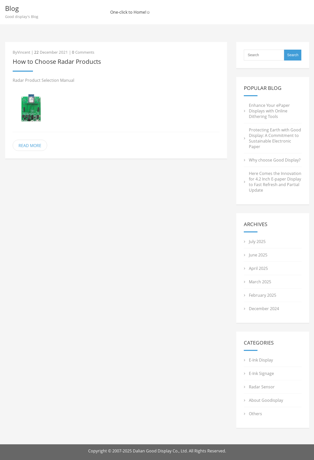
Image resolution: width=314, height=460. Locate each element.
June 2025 (258, 255)
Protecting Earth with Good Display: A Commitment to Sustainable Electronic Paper (275, 138)
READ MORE (30, 145)
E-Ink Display (261, 360)
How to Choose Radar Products (57, 61)
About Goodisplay (266, 400)
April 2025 (258, 268)
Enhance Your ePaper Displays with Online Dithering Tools (269, 111)
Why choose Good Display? (275, 160)
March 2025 (260, 282)
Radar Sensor (262, 387)
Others (255, 413)
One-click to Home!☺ (130, 12)
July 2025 (257, 241)
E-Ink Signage (261, 373)
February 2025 (262, 295)
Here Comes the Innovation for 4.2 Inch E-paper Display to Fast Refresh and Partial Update (275, 182)
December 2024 (264, 308)
